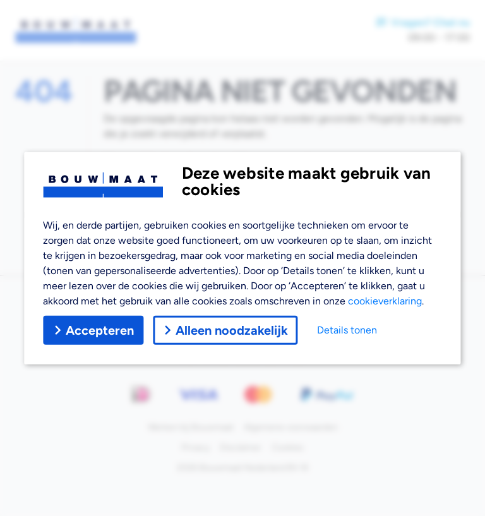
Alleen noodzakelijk (225, 330)
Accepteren (93, 330)
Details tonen (347, 330)
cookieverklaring (385, 301)
